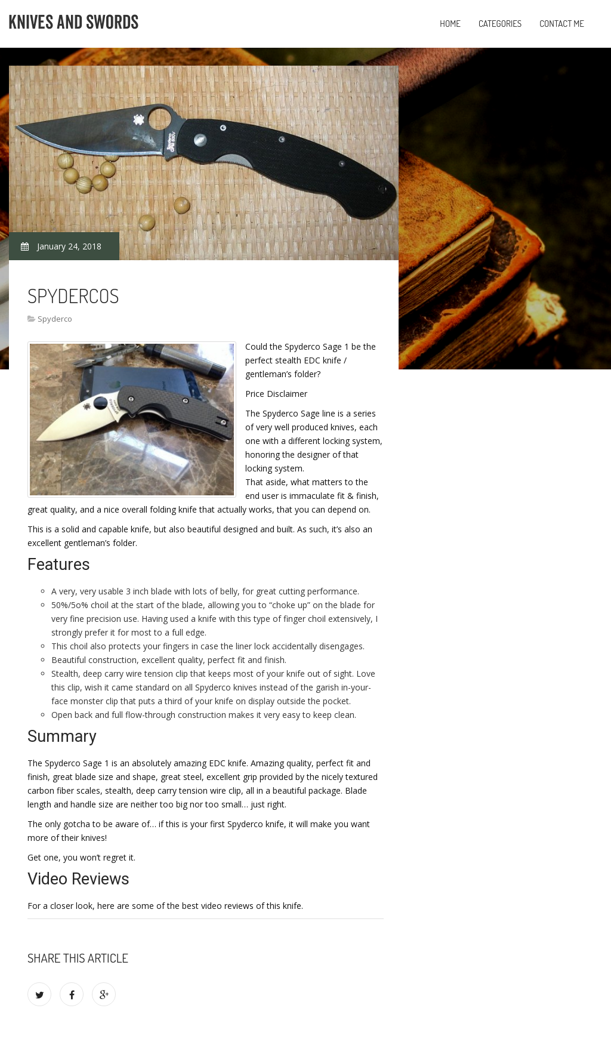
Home (450, 23)
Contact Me (561, 23)
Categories (500, 23)
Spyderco (55, 318)
